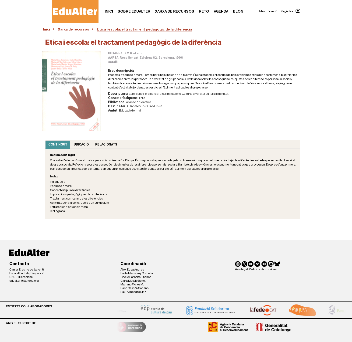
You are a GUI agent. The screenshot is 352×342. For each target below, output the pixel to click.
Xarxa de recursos (174, 11)
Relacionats (106, 144)
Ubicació (81, 144)
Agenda (221, 11)
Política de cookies (263, 269)
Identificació (268, 11)
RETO (204, 11)
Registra (287, 11)
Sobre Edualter (134, 11)
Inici (109, 11)
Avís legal (241, 269)
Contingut (57, 144)
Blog (238, 11)
